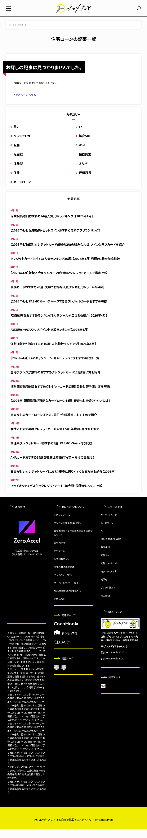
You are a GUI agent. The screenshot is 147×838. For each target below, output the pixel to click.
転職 (17, 153)
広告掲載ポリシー (63, 567)
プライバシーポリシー (64, 583)
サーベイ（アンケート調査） (67, 591)
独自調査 (85, 163)
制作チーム (59, 559)
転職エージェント (109, 571)
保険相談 (105, 555)
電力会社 (105, 604)
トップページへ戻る (25, 103)
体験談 (18, 172)
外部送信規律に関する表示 (67, 599)
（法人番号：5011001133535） (26, 563)
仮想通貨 (85, 181)
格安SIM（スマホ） (109, 580)
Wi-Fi (83, 153)
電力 (17, 135)
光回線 (18, 163)
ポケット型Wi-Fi (108, 596)
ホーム (12, 34)
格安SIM (85, 144)
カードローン (22, 190)
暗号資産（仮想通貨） (111, 547)
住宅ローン (22, 34)
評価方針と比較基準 (64, 575)
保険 (17, 181)
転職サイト (106, 563)
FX (80, 135)
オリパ (83, 172)
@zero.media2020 (113, 661)
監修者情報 (59, 551)
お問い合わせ (60, 607)
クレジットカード (25, 144)
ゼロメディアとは (62, 523)
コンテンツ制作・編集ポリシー (68, 531)
